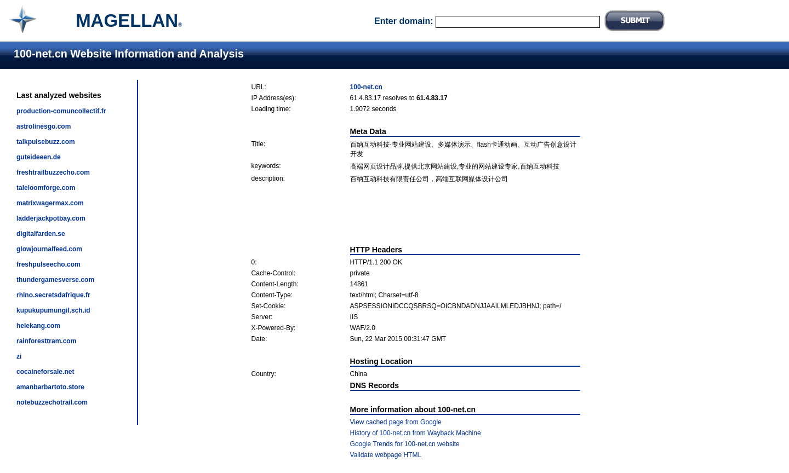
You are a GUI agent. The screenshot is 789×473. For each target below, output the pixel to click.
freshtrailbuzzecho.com (53, 172)
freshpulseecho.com (48, 264)
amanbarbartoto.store (50, 387)
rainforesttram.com (46, 341)
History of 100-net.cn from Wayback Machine (415, 433)
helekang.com (38, 326)
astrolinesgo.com (43, 126)
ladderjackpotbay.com (50, 218)
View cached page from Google (396, 422)
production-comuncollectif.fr (61, 111)
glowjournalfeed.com (49, 249)
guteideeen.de (38, 157)
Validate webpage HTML (386, 455)
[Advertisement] (416, 214)
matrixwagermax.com (50, 203)
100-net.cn (366, 87)
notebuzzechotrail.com (52, 402)
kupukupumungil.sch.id (53, 310)
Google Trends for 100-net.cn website (405, 444)
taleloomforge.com (45, 188)
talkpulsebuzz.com (45, 142)
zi (18, 356)
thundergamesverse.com (55, 280)
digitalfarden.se (40, 234)
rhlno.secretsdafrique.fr (53, 295)
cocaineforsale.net (45, 372)
